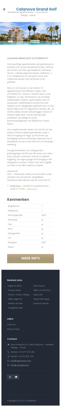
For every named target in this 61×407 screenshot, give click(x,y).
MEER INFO (30, 258)
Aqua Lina (38, 294)
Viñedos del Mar (15, 303)
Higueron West (15, 285)
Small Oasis (15, 185)
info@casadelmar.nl (20, 365)
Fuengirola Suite (15, 307)
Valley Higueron (15, 299)
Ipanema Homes (41, 303)
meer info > (32, 188)
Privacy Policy (13, 329)
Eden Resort (39, 285)
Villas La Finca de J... (42, 290)
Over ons (11, 324)
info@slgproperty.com (21, 360)
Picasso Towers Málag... (19, 294)
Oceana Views (14, 290)
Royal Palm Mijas (41, 299)
